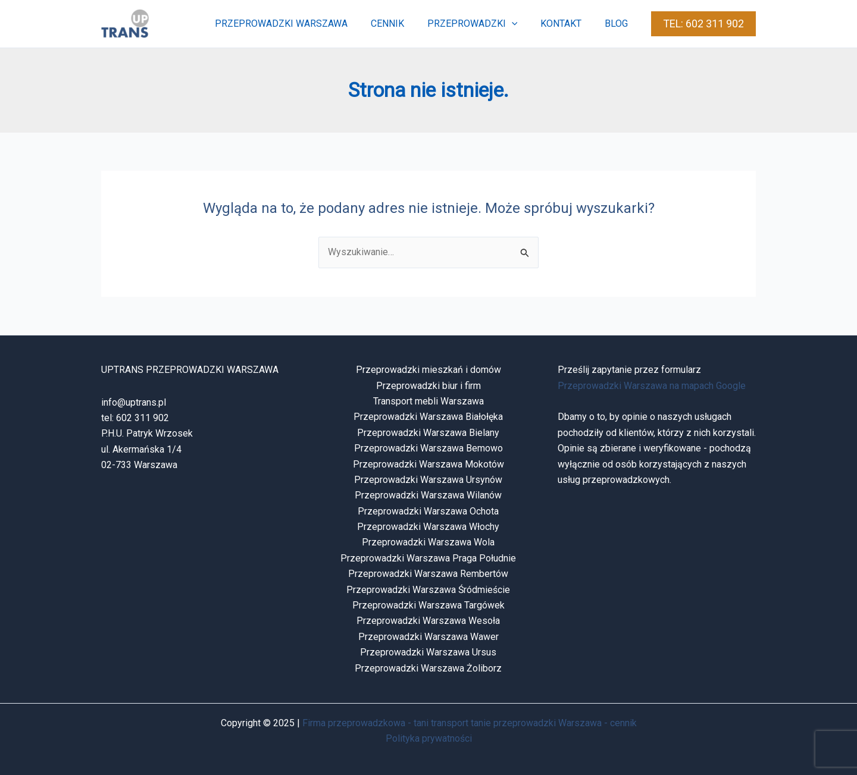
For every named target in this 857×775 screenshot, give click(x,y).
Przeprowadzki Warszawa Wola (428, 542)
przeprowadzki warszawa (299, 23)
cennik (401, 23)
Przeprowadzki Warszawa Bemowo (428, 448)
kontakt (566, 23)
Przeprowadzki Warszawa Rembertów (428, 573)
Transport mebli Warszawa (428, 401)
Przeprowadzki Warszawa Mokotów (428, 464)
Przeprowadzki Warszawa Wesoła (428, 620)
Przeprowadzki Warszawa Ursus (428, 652)
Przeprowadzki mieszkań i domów (428, 369)
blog (618, 23)
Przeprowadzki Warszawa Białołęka (428, 416)
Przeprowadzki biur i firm (428, 385)
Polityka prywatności (429, 738)
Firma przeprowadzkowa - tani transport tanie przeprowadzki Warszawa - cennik (469, 723)
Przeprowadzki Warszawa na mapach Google (652, 385)
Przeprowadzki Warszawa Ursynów (428, 479)
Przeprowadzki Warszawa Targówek (428, 605)
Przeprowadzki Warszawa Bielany (428, 432)
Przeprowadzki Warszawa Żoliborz (428, 668)
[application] (521, 24)
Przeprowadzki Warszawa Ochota (428, 511)
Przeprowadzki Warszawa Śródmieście (428, 589)
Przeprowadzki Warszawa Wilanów (428, 495)
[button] (703, 23)
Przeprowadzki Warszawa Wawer (428, 636)
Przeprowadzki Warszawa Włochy (428, 526)
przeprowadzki (482, 24)
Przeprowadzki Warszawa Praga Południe (428, 558)
